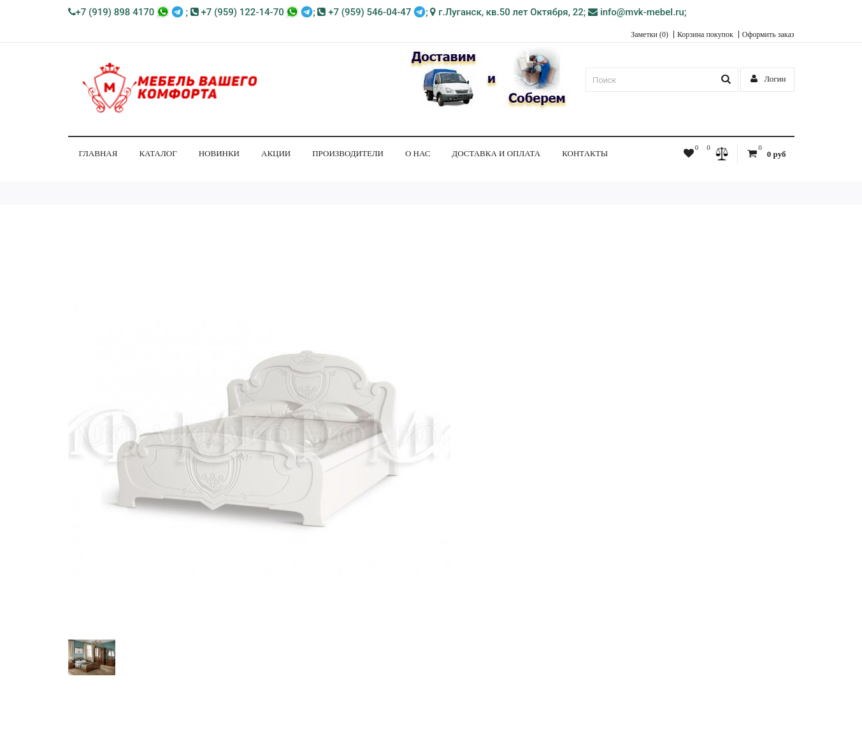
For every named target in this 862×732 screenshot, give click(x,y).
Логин (768, 79)
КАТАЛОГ (157, 153)
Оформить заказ (768, 34)
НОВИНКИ (219, 153)
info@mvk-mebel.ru (636, 12)
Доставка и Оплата (496, 153)
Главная (98, 153)
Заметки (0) (649, 34)
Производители (348, 153)
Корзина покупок (705, 34)
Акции (276, 153)
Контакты (585, 153)
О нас (417, 153)
